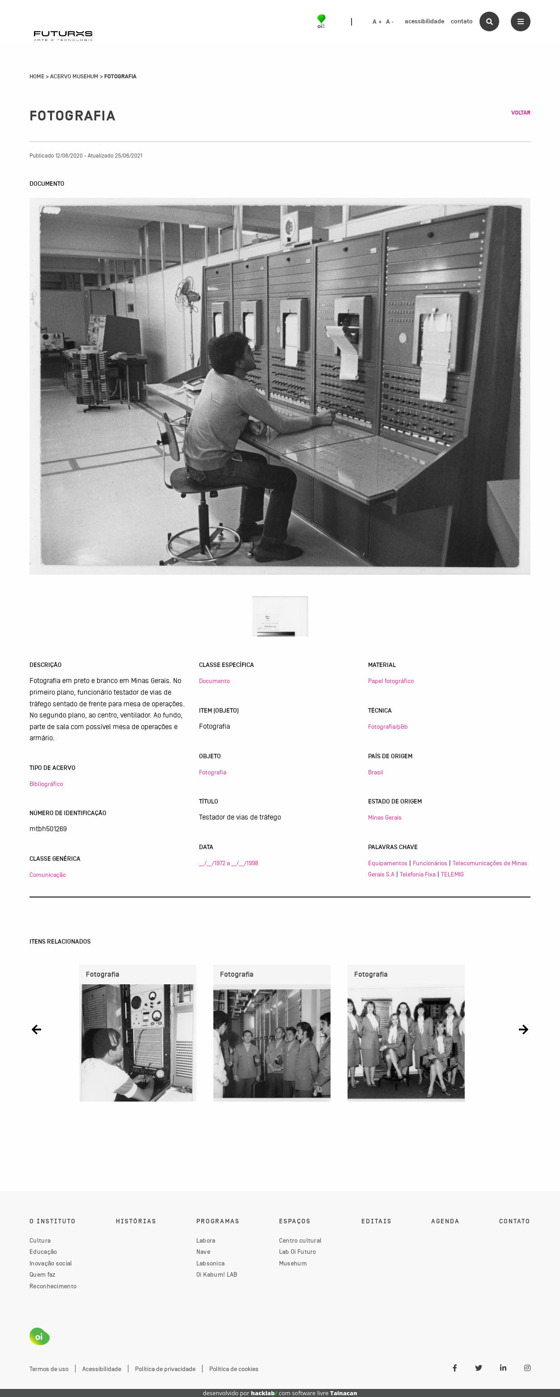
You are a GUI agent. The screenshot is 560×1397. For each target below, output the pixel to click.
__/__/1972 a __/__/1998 (228, 863)
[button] (36, 1030)
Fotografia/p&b (388, 726)
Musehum (293, 1263)
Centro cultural (300, 1240)
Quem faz (42, 1274)
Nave (203, 1251)
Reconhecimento (53, 1286)
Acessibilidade (101, 1368)
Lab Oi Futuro (297, 1251)
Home (37, 76)
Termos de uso (49, 1368)
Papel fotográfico (391, 680)
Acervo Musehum (74, 76)
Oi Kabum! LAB (217, 1274)
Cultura (40, 1240)
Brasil (375, 772)
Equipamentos (387, 863)
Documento (214, 680)
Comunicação (48, 874)
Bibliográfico (46, 783)
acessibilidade (424, 21)
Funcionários (430, 863)
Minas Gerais (385, 817)
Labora (206, 1240)
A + (377, 22)
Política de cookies (234, 1368)
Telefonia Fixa (418, 874)
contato (462, 21)
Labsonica (210, 1263)
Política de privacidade (165, 1368)
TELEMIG (452, 874)
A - (390, 22)
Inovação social (51, 1263)
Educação (43, 1251)
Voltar (520, 112)
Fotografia (212, 772)
